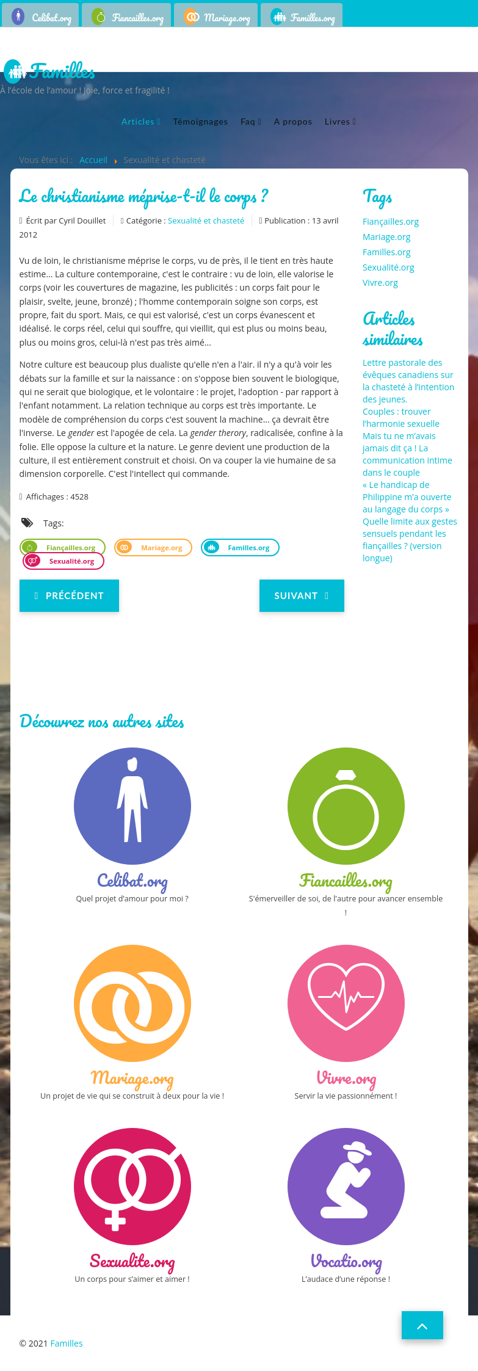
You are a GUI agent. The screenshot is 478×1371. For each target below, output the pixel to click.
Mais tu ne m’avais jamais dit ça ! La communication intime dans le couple (407, 454)
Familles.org (313, 17)
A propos (293, 121)
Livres (337, 121)
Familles (62, 71)
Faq (248, 121)
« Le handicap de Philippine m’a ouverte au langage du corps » (407, 497)
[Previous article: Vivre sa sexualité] (70, 595)
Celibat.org (51, 17)
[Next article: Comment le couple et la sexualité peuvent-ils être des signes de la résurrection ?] (301, 595)
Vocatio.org (346, 1260)
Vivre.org (380, 282)
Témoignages (200, 121)
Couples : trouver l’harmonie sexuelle (401, 417)
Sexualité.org (71, 560)
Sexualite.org (132, 1260)
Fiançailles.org (70, 547)
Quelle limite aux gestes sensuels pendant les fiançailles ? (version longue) (410, 539)
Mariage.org (227, 17)
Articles (137, 121)
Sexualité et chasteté (206, 220)
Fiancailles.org (138, 17)
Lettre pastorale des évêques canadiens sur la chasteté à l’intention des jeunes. (408, 381)
